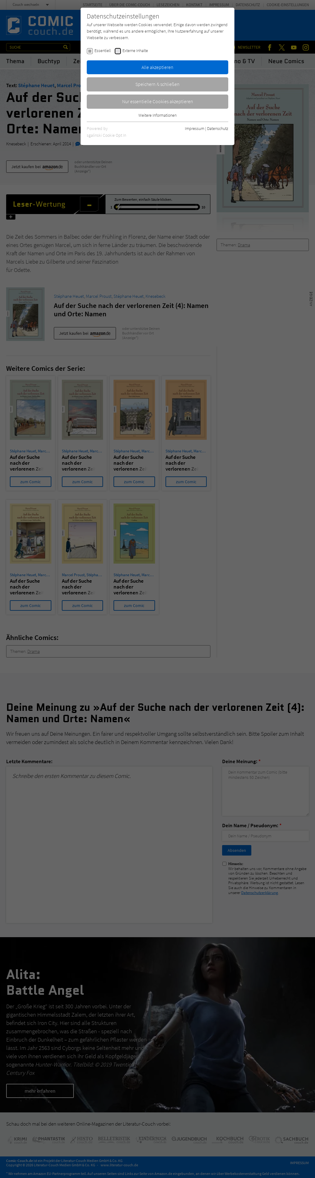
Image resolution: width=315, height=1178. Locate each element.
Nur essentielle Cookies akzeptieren (157, 101)
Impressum (194, 128)
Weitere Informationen (157, 115)
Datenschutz (217, 128)
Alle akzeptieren (157, 67)
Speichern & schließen (157, 84)
